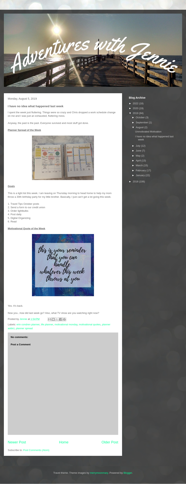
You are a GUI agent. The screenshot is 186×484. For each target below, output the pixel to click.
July (138, 145)
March (140, 165)
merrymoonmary (99, 472)
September (142, 122)
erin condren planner (28, 324)
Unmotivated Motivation (148, 131)
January (141, 175)
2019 (136, 113)
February (141, 170)
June (139, 150)
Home (64, 442)
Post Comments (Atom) (36, 450)
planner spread (24, 328)
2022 (136, 103)
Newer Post (17, 442)
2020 (136, 108)
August (140, 127)
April (139, 160)
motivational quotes (90, 324)
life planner (47, 324)
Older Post (110, 442)
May (138, 155)
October (141, 117)
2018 (136, 181)
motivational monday (65, 324)
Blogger (127, 472)
